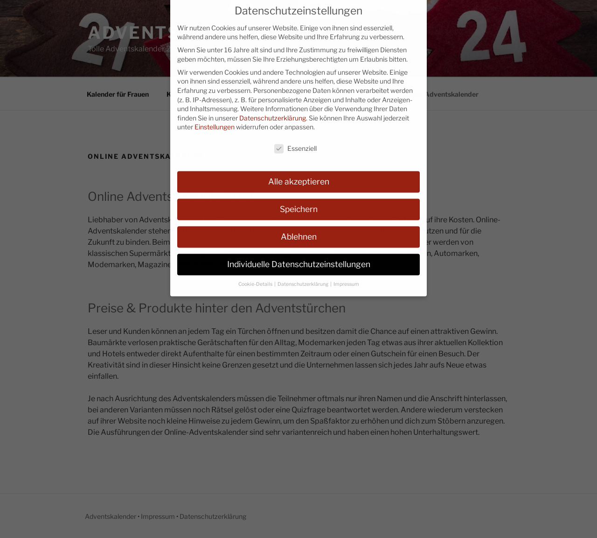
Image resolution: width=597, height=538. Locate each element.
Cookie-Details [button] (255, 276)
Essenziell (295, 140)
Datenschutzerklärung (272, 109)
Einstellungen (214, 119)
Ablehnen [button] (299, 228)
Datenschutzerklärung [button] (303, 276)
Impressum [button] (346, 276)
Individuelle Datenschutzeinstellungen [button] (298, 256)
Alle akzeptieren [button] (298, 173)
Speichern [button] (299, 200)
